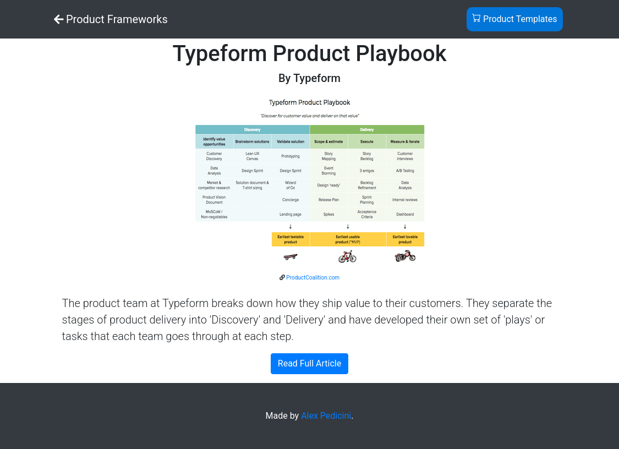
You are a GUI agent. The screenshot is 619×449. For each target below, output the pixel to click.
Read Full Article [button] (309, 363)
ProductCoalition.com (312, 278)
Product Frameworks (111, 19)
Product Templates (514, 18)
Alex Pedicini (326, 415)
